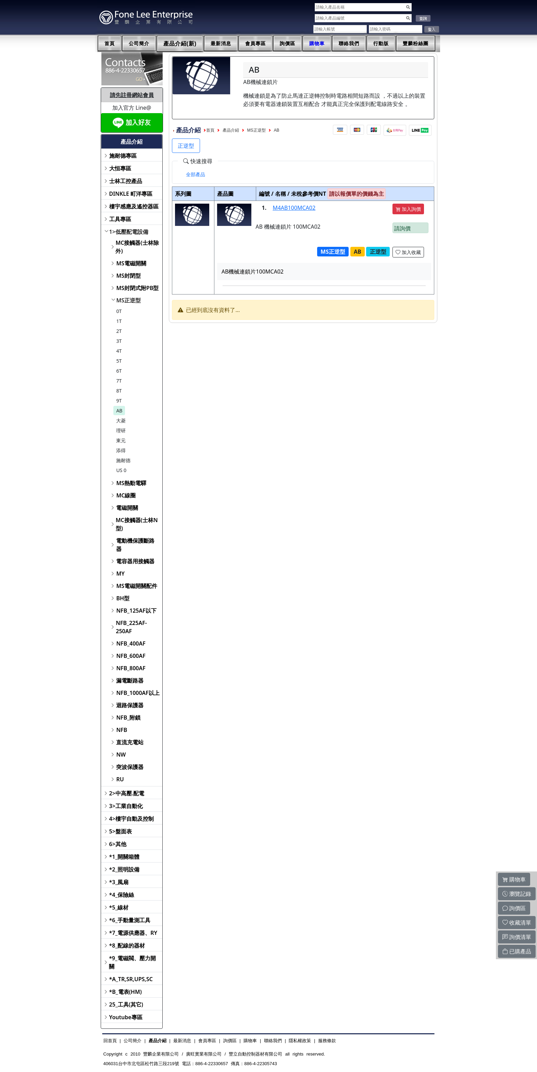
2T (119, 331)
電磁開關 (127, 507)
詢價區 (287, 43)
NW (121, 754)
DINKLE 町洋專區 (131, 193)
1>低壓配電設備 (128, 232)
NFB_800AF (130, 668)
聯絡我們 (349, 43)
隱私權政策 (300, 1040)
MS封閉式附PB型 (137, 288)
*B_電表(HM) (125, 992)
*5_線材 (119, 907)
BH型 (122, 598)
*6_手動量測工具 (130, 920)
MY (120, 573)
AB (119, 410)
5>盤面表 (120, 831)
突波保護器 (129, 767)
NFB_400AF (130, 643)
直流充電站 (129, 742)
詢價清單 (516, 937)
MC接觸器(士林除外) (137, 247)
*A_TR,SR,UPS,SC (131, 979)
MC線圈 (126, 495)
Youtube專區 (125, 1017)
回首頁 (110, 1040)
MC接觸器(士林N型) (137, 524)
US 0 (121, 470)
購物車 (317, 43)
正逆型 (186, 145)
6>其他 (117, 844)
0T (119, 311)
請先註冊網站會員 (132, 95)
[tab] (195, 174)
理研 (121, 430)
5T (119, 361)
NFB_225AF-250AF (131, 627)
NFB (121, 730)
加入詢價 (408, 209)
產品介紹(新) (180, 44)
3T (119, 341)
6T (119, 371)
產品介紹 (231, 130)
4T (119, 351)
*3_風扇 (119, 882)
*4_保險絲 (121, 895)
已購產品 (516, 951)
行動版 (381, 43)
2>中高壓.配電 (127, 793)
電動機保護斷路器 (135, 545)
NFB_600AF (130, 656)
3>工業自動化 (126, 806)
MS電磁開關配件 (136, 586)
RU (120, 779)
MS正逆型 (128, 300)
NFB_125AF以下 (136, 610)
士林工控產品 (125, 181)
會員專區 (255, 43)
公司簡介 (139, 43)
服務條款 (327, 1040)
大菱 (121, 420)
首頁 (109, 43)
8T (119, 390)
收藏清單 (516, 922)
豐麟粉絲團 (415, 43)
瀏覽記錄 (516, 894)
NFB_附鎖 (128, 717)
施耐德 (123, 460)
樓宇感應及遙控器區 (134, 206)
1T (119, 321)
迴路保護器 (129, 705)
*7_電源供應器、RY (133, 933)
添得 (121, 450)
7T (119, 380)
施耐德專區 (123, 155)
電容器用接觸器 (135, 561)
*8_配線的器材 (127, 945)
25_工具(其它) (126, 1004)
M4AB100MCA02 (294, 208)
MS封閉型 (128, 275)
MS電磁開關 (131, 263)
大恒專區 (120, 168)
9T (119, 400)
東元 (121, 440)
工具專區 (120, 219)
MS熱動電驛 (131, 483)
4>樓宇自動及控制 (131, 818)
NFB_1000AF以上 (138, 693)
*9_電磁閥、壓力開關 (132, 962)
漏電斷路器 (129, 680)
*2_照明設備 (124, 869)
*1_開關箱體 (124, 856)
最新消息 (221, 43)
